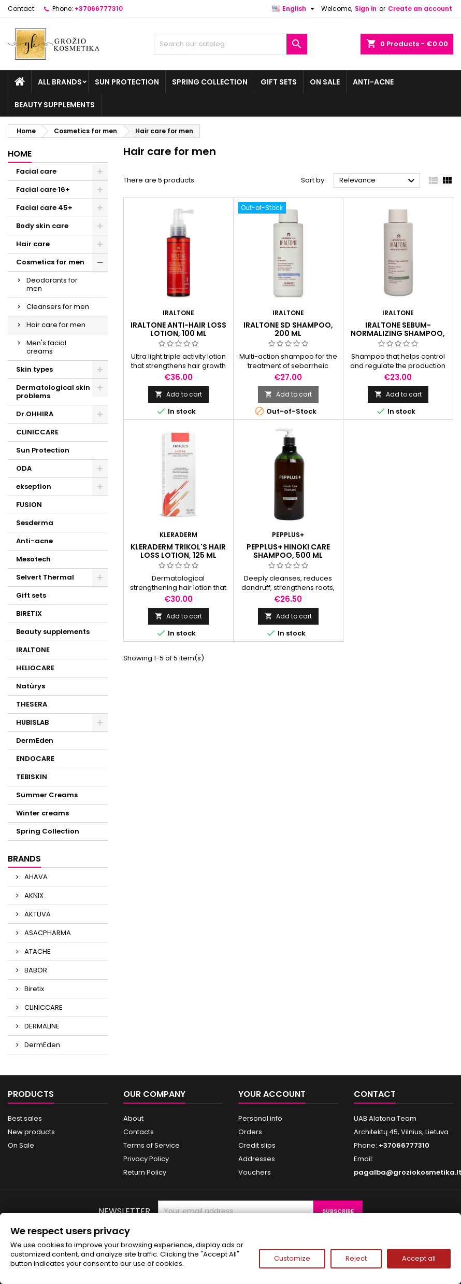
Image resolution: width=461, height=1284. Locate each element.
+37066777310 (99, 8)
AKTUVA (37, 914)
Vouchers (254, 1172)
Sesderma (34, 523)
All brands (60, 82)
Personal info (260, 1118)
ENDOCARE (35, 759)
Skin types (34, 369)
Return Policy (144, 1172)
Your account (272, 1094)
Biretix (33, 989)
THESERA (31, 704)
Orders (250, 1132)
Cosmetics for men (50, 262)
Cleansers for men (57, 307)
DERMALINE (41, 1026)
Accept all (419, 1258)
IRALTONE (33, 650)
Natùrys (30, 686)
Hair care (33, 244)
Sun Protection (127, 82)
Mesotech (33, 559)
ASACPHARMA (47, 933)
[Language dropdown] (294, 9)
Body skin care (42, 226)
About (133, 1118)
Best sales (25, 1118)
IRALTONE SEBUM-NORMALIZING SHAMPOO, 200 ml (398, 333)
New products (31, 1132)
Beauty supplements (55, 105)
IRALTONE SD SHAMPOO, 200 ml (288, 329)
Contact (21, 8)
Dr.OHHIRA (34, 414)
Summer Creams (47, 795)
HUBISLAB (32, 722)
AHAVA (35, 877)
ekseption (33, 486)
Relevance (378, 181)
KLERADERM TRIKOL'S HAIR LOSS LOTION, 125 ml (178, 551)
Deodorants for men (52, 284)
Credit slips (257, 1145)
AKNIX (33, 895)
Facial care (36, 171)
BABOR (35, 970)
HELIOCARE (35, 668)
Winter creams (42, 813)
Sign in (366, 8)
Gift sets (279, 82)
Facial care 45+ (44, 208)
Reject (356, 1258)
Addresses (256, 1159)
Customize (292, 1258)
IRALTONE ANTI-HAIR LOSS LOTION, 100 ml (178, 329)
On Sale (325, 82)
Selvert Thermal (45, 577)
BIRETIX (29, 613)
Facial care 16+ (43, 189)
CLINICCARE (37, 432)
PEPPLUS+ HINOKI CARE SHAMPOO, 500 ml (288, 551)
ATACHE (37, 951)
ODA (24, 468)
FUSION (29, 505)
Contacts (138, 1132)
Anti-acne (373, 82)
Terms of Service (151, 1145)
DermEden (34, 740)
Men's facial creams (46, 347)
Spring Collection (210, 82)
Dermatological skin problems (53, 392)
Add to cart (178, 394)
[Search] (231, 44)
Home (20, 154)
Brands (24, 859)
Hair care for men (55, 325)
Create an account (420, 8)
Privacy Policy (146, 1159)
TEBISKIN (31, 777)
